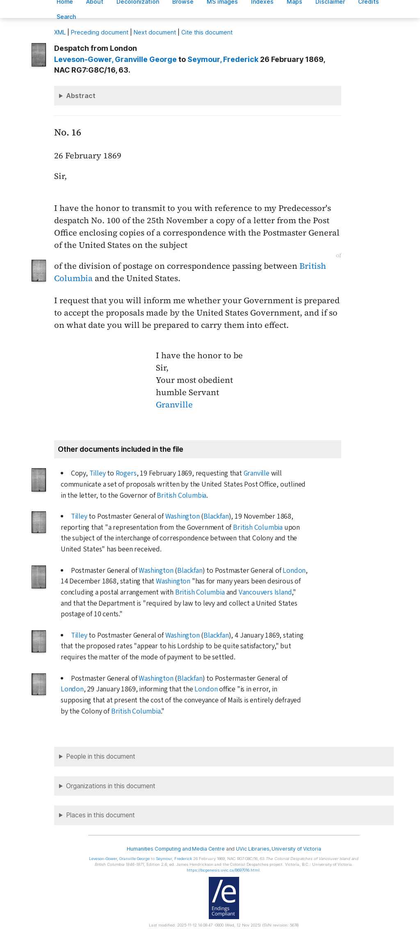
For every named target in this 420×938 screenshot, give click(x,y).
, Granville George (115, 59)
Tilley (97, 473)
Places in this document (100, 815)
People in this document (100, 756)
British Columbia (181, 495)
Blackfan (215, 516)
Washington (182, 516)
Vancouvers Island (265, 592)
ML (60, 32)
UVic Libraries (252, 849)
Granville (174, 404)
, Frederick (222, 59)
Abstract (81, 96)
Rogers (126, 473)
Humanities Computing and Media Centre (176, 849)
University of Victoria (296, 849)
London (294, 570)
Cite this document (207, 32)
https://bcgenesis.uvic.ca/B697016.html (223, 870)
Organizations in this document (110, 786)
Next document (155, 32)
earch (66, 16)
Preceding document (99, 32)
